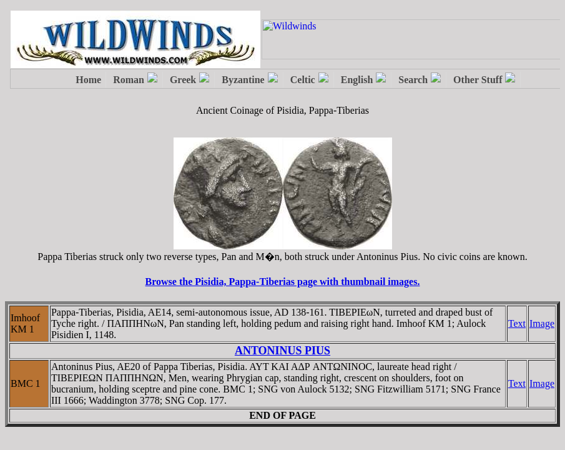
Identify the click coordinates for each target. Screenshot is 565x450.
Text (517, 323)
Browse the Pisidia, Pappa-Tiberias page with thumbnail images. (282, 281)
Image (541, 323)
